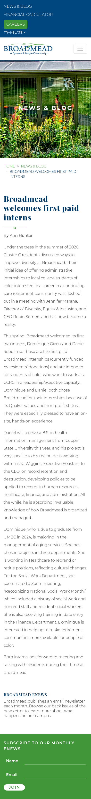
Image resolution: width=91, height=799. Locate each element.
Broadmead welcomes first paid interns (42, 174)
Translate (13, 32)
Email (11, 774)
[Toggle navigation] (80, 49)
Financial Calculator (28, 14)
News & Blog (18, 6)
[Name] (55, 761)
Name (12, 761)
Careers (15, 24)
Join (14, 787)
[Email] (55, 775)
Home (9, 166)
